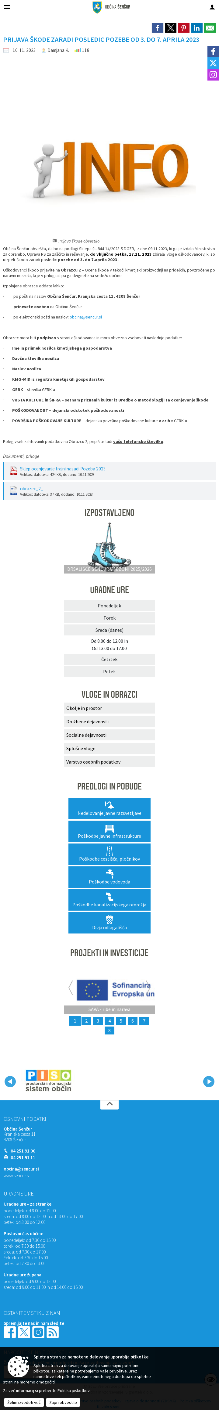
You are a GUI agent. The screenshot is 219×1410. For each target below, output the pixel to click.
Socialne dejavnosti (86, 735)
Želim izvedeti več (24, 1402)
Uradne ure (18, 1193)
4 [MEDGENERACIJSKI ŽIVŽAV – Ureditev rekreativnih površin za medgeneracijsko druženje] (109, 1021)
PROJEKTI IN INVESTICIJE (109, 953)
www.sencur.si (17, 1175)
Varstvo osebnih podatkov (93, 762)
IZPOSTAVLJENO (109, 513)
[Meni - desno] (212, 7)
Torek (109, 618)
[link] (157, 28)
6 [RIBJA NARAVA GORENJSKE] (132, 1021)
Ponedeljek (109, 605)
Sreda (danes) (109, 630)
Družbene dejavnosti (87, 721)
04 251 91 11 (23, 1157)
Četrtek (109, 659)
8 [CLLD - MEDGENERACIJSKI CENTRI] (109, 1030)
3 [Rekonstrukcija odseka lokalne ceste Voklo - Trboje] (98, 1021)
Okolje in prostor (84, 708)
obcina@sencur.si (86, 317)
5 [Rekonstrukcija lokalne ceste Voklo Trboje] (121, 1021)
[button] (10, 1081)
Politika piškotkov (73, 1390)
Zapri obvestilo (63, 1402)
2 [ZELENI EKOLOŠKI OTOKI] (86, 1021)
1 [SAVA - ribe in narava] (74, 1020)
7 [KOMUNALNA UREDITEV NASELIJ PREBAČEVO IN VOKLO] (144, 1021)
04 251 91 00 (23, 1151)
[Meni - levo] (7, 7)
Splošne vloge (81, 748)
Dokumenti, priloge (21, 456)
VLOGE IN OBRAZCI (109, 694)
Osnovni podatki (25, 1119)
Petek (109, 671)
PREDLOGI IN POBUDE (109, 786)
